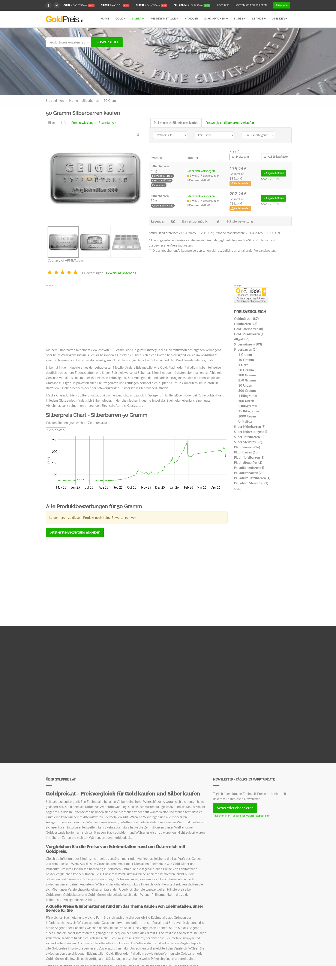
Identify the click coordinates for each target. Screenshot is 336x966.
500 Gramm (247, 390)
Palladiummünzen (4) (249, 467)
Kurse (240, 18)
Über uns (223, 5)
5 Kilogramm (247, 406)
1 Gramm (245, 354)
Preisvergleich (106, 42)
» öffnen (274, 173)
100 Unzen (246, 400)
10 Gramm (246, 359)
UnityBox (245, 421)
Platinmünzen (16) (247, 447)
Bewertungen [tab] (107, 122)
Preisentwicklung (82, 122)
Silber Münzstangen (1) (250, 431)
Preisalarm (240, 156)
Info (63, 122)
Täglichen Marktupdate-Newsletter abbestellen (241, 815)
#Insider (279, 18)
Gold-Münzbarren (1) (249, 334)
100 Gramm (247, 375)
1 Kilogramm (247, 395)
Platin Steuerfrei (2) (248, 462)
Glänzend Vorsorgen (201, 170)
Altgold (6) (241, 339)
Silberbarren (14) (246, 349)
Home (105, 18)
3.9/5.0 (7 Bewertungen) (203, 175)
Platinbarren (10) (246, 452)
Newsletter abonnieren (235, 808)
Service (259, 18)
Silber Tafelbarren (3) (249, 436)
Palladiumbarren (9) (248, 472)
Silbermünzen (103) (248, 344)
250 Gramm (247, 380)
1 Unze (243, 364)
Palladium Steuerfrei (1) (251, 483)
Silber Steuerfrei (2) (248, 442)
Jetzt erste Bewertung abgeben (75, 532)
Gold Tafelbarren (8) (248, 328)
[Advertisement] (209, 63)
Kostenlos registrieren (251, 5)
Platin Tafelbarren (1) (249, 457)
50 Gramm (246, 370)
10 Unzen (245, 385)
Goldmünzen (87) (246, 318)
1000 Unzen (247, 416)
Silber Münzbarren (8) (249, 426)
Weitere (164, 18)
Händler (191, 18)
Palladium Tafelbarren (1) (252, 478)
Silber (138, 18)
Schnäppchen (216, 18)
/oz (78, 5)
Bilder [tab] (52, 122)
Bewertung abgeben (120, 273)
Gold (121, 18)
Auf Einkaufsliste (276, 156)
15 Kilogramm (248, 411)
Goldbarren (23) (245, 323)
